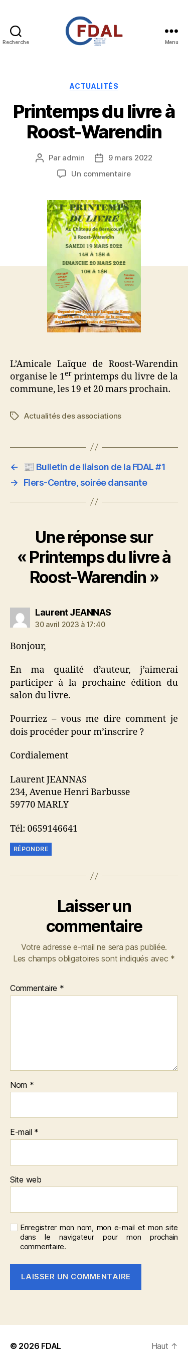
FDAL (51, 1346)
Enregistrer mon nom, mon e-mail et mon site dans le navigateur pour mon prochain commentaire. (99, 1237)
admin (73, 157)
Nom (22, 1085)
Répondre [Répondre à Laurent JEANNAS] (31, 849)
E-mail (24, 1132)
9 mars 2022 (130, 157)
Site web (26, 1180)
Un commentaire (100, 173)
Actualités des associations (72, 416)
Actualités (94, 86)
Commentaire (37, 988)
